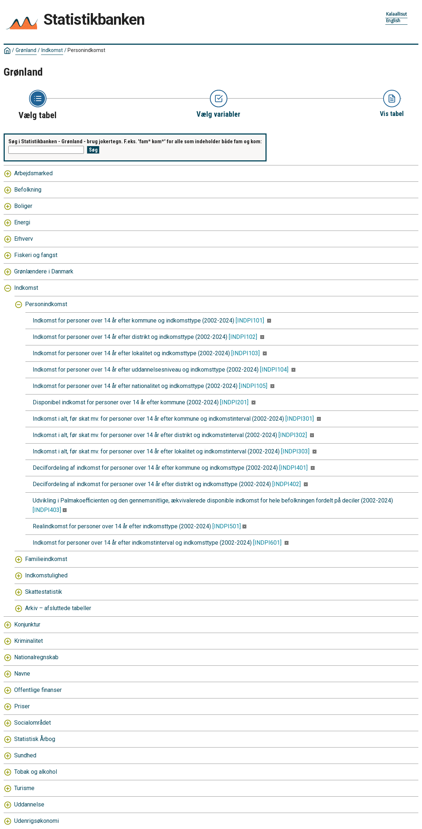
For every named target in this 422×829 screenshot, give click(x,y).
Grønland (26, 50)
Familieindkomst (46, 559)
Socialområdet (32, 722)
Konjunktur (27, 624)
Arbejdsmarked (33, 173)
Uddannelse (29, 804)
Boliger (23, 206)
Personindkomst (86, 50)
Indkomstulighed (46, 575)
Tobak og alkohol (35, 771)
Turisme (24, 788)
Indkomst (52, 50)
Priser (22, 706)
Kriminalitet (28, 640)
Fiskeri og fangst (35, 255)
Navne (22, 673)
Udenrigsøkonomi (36, 820)
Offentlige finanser (38, 689)
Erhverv (23, 238)
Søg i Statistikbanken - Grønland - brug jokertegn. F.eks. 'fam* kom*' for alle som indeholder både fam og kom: (135, 141)
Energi (22, 222)
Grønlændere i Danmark (43, 271)
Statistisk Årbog (34, 739)
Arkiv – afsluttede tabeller (58, 608)
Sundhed (25, 755)
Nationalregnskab (36, 657)
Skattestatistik (43, 591)
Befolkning (27, 189)
